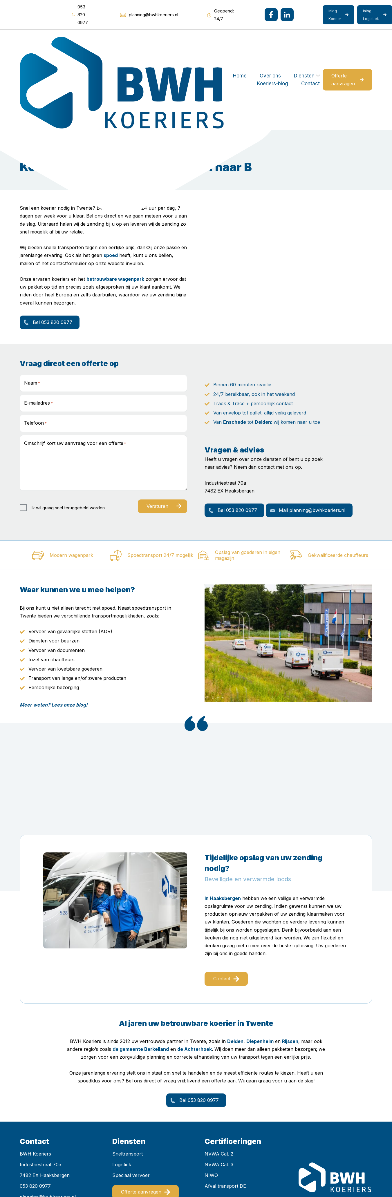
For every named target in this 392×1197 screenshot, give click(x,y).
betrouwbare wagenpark (115, 201)
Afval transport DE (225, 1108)
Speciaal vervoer (131, 1097)
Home (114, 40)
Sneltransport (127, 1075)
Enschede (234, 344)
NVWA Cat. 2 (219, 1075)
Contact (261, 40)
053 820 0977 (35, 1108)
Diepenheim (260, 963)
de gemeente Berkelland (141, 971)
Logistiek (121, 1086)
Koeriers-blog (223, 40)
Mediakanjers (137, 1175)
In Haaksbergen (223, 820)
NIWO (211, 1097)
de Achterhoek (194, 971)
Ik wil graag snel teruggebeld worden (68, 429)
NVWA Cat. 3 (219, 1086)
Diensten (179, 40)
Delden (263, 344)
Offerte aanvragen (335, 40)
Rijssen (290, 963)
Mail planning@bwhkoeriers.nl (312, 432)
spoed (111, 177)
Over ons (145, 40)
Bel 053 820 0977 (52, 244)
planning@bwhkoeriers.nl (48, 1118)
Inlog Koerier (334, 15)
